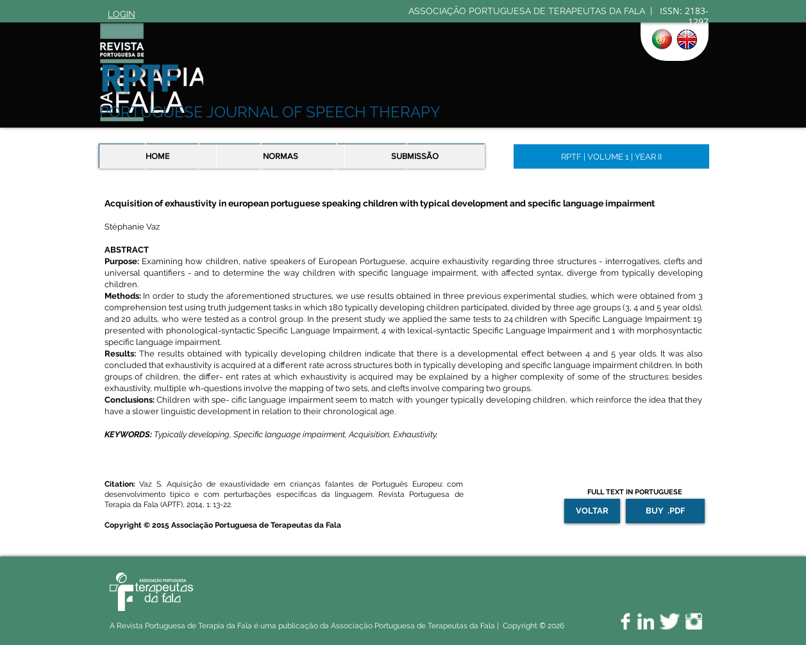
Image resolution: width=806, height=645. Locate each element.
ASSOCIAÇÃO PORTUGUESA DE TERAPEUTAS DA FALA (528, 11)
